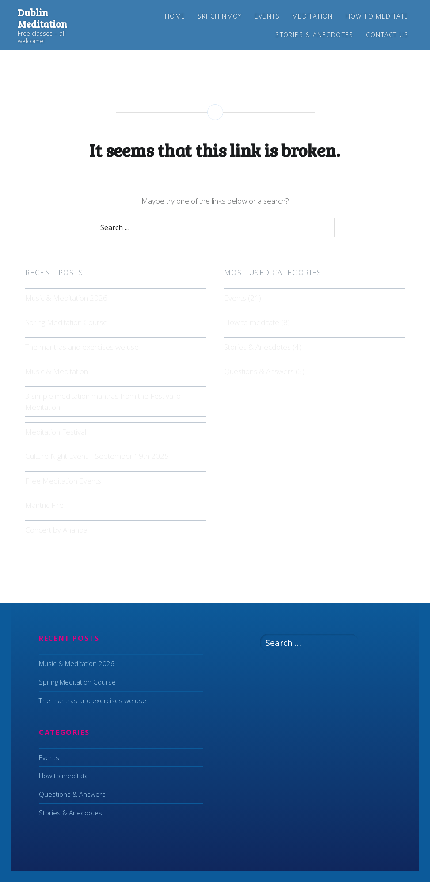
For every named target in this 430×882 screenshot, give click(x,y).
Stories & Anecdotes (314, 34)
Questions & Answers (259, 371)
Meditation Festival (55, 432)
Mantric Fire (44, 505)
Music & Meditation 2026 (66, 298)
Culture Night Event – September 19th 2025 (97, 456)
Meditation (312, 16)
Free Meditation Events (63, 481)
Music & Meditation (56, 371)
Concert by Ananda (56, 530)
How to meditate (377, 16)
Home (175, 16)
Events (267, 16)
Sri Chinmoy (220, 16)
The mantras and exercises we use (82, 347)
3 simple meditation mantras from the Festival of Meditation (104, 402)
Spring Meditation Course (66, 322)
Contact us (387, 34)
